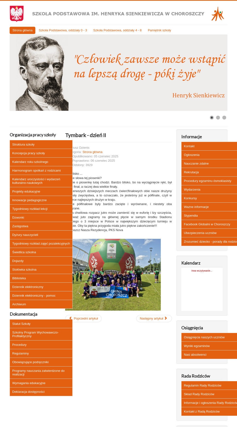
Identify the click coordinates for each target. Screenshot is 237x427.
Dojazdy (18, 261)
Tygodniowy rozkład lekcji (30, 209)
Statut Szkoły (21, 324)
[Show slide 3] (224, 118)
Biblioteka (19, 278)
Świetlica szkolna (24, 252)
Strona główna (22, 30)
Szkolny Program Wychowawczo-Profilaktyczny (35, 334)
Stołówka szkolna (24, 269)
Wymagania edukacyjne (28, 383)
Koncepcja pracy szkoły (28, 153)
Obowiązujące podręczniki (30, 362)
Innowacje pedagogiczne (29, 200)
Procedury (19, 345)
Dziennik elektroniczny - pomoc (34, 295)
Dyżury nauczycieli (25, 235)
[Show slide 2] (218, 118)
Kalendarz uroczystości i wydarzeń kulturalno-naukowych (36, 181)
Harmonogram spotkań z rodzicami (36, 170)
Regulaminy (20, 353)
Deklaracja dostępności (28, 392)
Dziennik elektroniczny (27, 287)
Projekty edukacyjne (26, 191)
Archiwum (19, 304)
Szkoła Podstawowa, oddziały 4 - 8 (117, 30)
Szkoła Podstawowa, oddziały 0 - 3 (63, 30)
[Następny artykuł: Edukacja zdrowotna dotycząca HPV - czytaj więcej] (154, 318)
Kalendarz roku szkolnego (30, 162)
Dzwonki (18, 217)
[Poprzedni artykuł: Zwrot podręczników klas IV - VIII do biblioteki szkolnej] (83, 318)
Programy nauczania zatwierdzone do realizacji (38, 372)
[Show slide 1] (212, 118)
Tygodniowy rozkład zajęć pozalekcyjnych (41, 243)
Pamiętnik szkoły (159, 30)
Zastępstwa (20, 226)
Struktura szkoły (23, 144)
